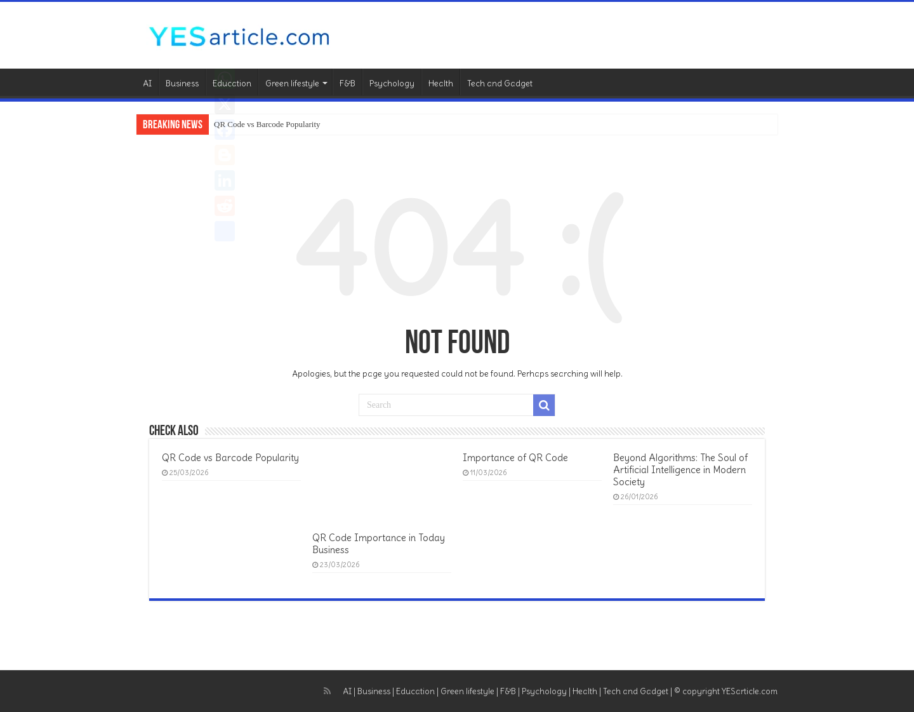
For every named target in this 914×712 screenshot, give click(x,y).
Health (440, 83)
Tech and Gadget (500, 83)
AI (147, 83)
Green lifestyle (292, 83)
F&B (347, 83)
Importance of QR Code (515, 458)
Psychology (391, 83)
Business (182, 83)
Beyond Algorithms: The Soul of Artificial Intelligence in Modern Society (680, 470)
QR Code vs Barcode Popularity (267, 124)
